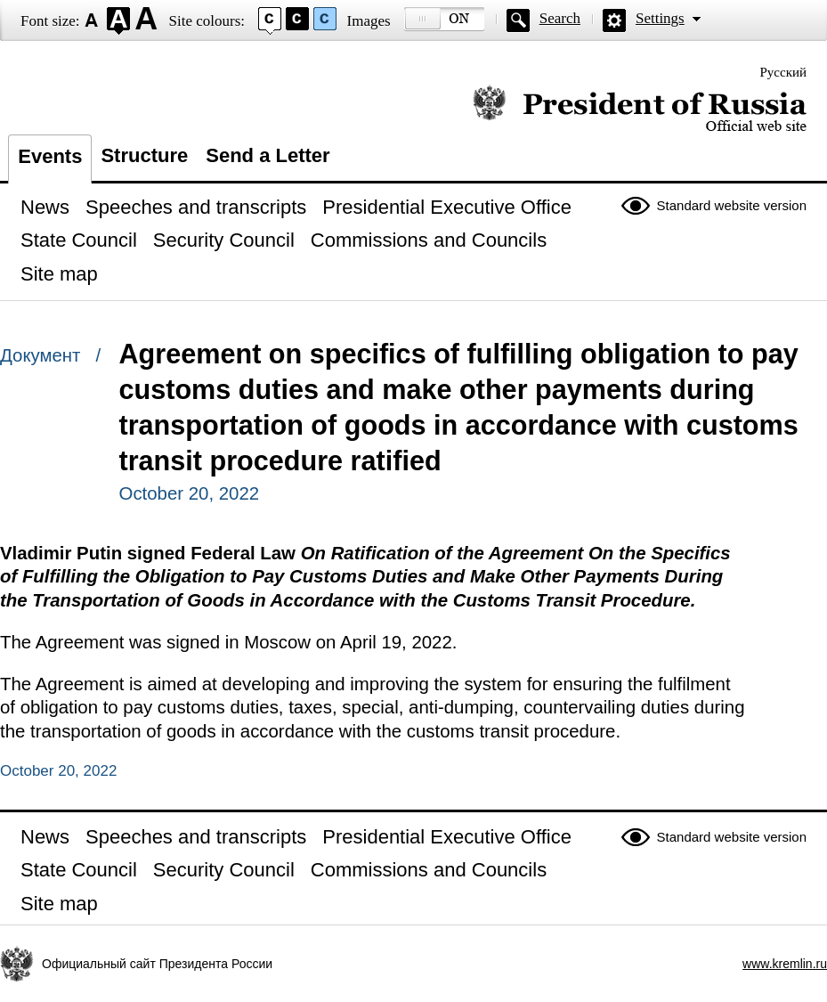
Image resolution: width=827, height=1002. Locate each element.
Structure (144, 155)
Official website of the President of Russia (640, 109)
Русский (783, 72)
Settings (660, 18)
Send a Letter (267, 155)
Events (50, 156)
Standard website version (732, 205)
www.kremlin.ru (784, 964)
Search (559, 18)
